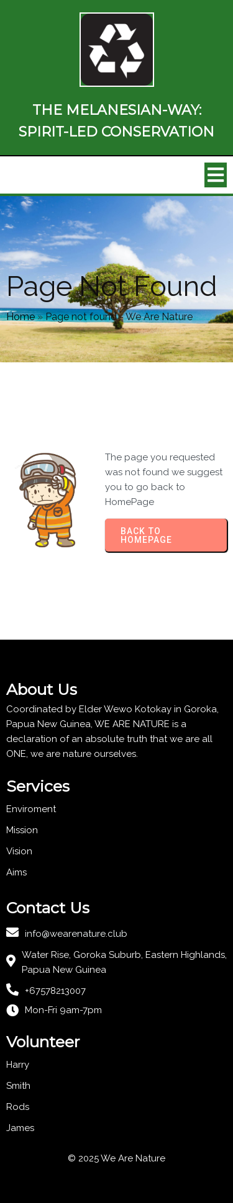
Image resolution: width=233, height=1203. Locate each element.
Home (20, 317)
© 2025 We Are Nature (116, 1158)
